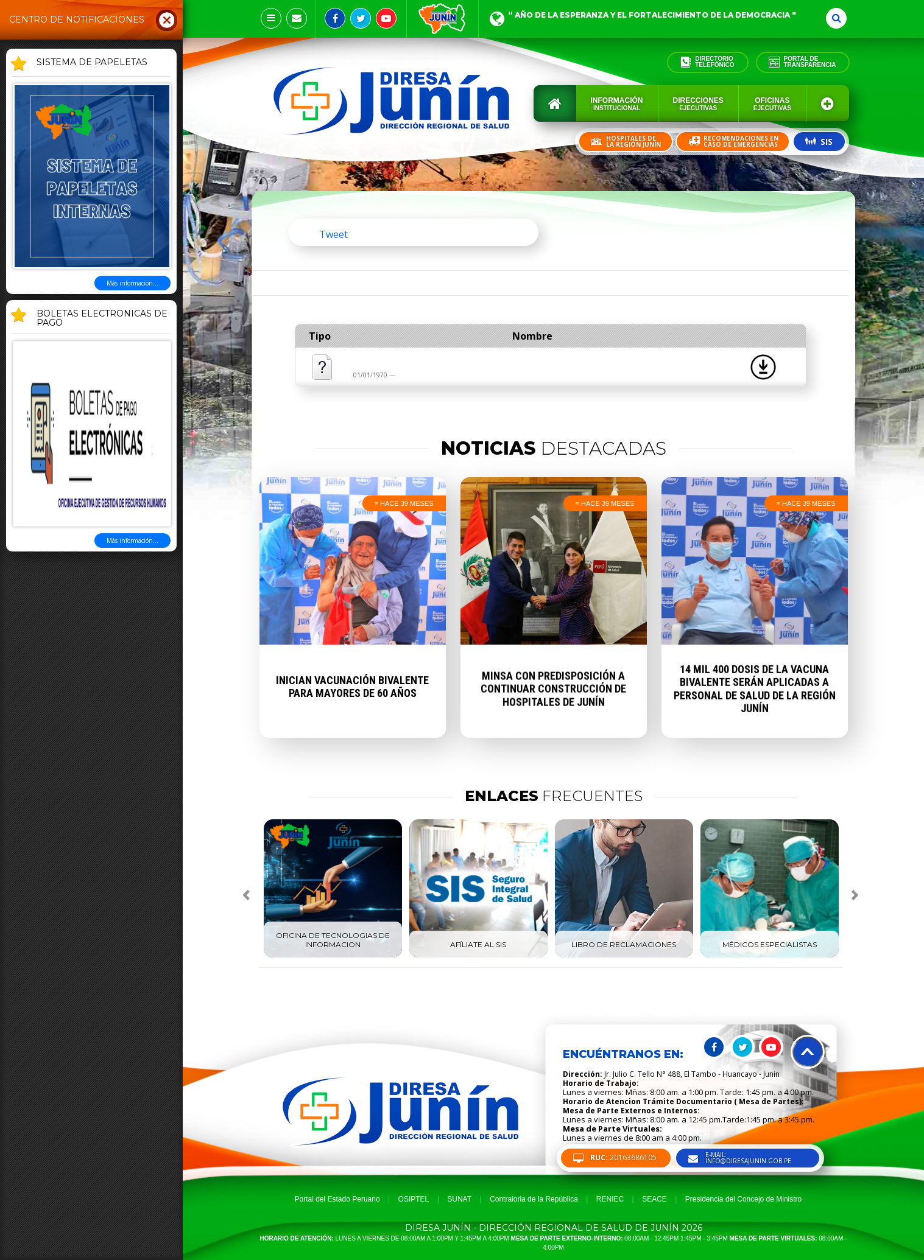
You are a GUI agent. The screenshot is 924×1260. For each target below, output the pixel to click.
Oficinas (772, 103)
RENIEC (610, 1199)
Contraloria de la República (534, 1199)
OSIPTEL (413, 1199)
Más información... (132, 283)
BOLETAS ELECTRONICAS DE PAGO (102, 318)
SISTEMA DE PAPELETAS (92, 63)
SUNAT (459, 1199)
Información (617, 103)
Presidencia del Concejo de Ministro (743, 1199)
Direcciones (698, 103)
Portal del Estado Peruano (337, 1199)
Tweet (333, 234)
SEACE (654, 1199)
